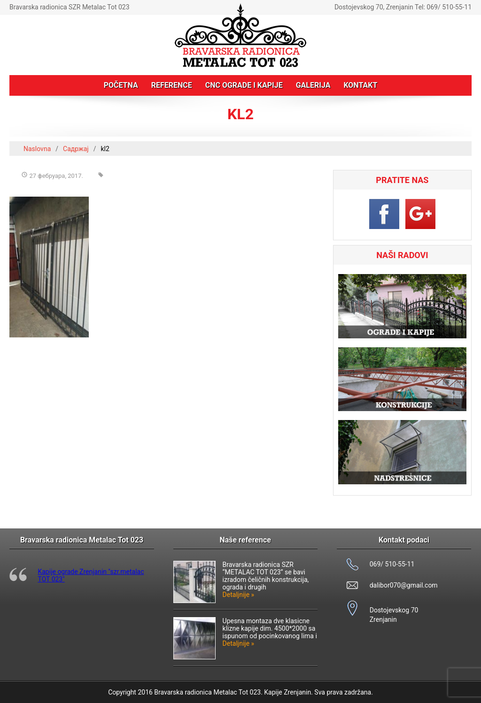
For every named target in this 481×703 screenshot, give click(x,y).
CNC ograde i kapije (244, 85)
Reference (171, 85)
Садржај (76, 149)
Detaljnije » (239, 594)
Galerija (313, 85)
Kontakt (360, 85)
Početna (121, 85)
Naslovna (37, 149)
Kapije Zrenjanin (287, 692)
